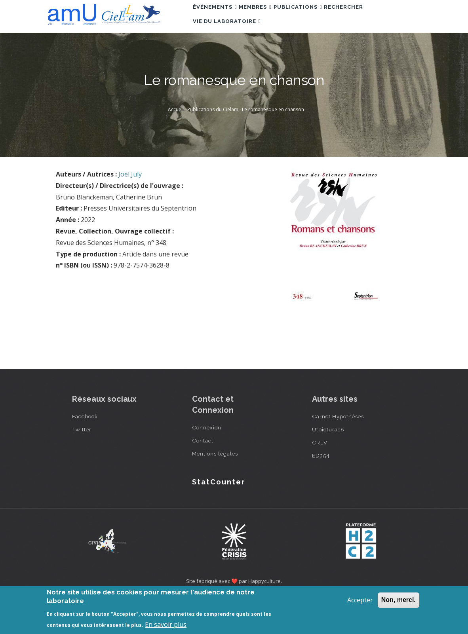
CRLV (319, 479)
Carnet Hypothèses (338, 453)
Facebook (85, 453)
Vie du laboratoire (230, 52)
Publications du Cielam (212, 145)
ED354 (321, 492)
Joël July (130, 210)
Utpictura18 (328, 466)
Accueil (176, 145)
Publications (317, 17)
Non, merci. (398, 599)
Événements (218, 17)
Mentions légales (215, 490)
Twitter (81, 466)
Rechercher (370, 17)
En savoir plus (165, 624)
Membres (266, 17)
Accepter (360, 600)
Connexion (206, 464)
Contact (202, 477)
